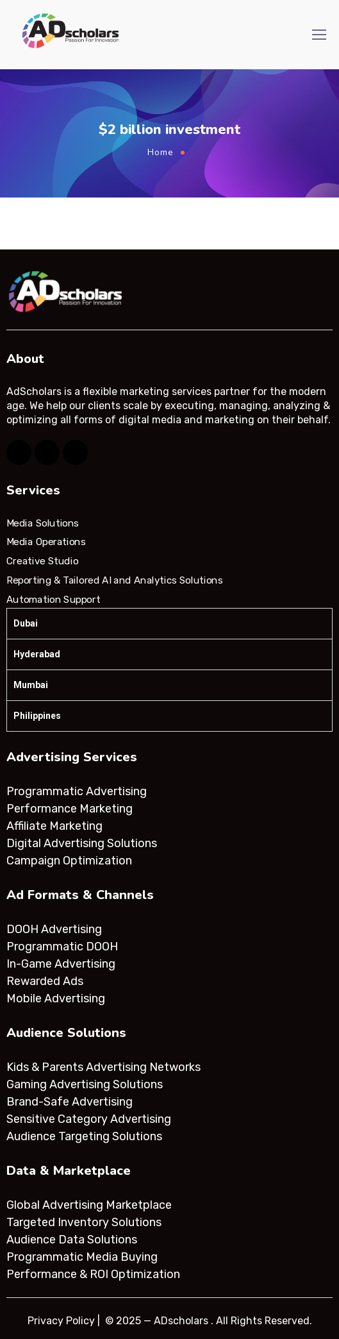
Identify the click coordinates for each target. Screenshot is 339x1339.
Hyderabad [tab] (36, 654)
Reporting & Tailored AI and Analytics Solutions (114, 580)
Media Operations (46, 542)
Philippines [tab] (37, 716)
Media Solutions (42, 523)
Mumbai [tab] (30, 685)
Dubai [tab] (25, 623)
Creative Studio (42, 561)
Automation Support (53, 599)
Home (160, 152)
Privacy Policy (61, 1321)
